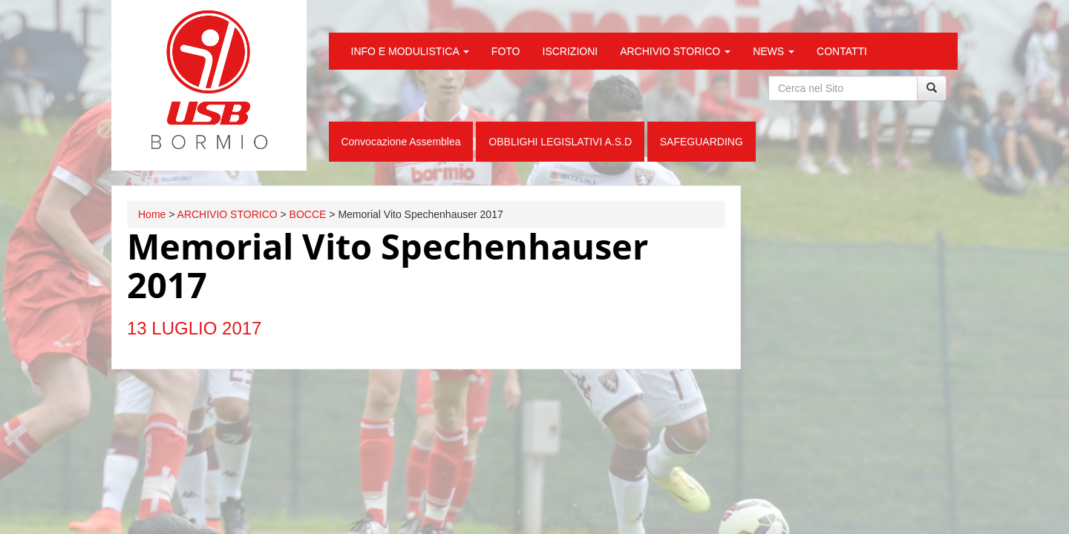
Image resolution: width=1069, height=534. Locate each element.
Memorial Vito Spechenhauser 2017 (387, 265)
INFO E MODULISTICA (410, 51)
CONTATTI (842, 51)
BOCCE (308, 214)
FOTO (505, 51)
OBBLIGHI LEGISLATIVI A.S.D (560, 142)
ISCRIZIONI (570, 51)
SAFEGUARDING (701, 142)
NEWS (773, 51)
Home (152, 214)
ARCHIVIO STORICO (675, 51)
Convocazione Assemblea (400, 142)
